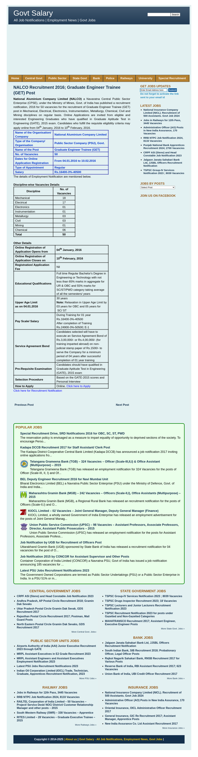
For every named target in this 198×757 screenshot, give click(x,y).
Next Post (122, 404)
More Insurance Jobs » (173, 728)
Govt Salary (33, 13)
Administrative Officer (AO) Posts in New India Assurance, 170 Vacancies (163, 130)
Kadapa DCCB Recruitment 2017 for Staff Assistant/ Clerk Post (65, 447)
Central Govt (33, 78)
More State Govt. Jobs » (173, 628)
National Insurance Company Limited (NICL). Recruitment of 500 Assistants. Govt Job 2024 (161, 112)
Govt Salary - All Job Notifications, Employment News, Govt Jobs (120, 739)
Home (15, 78)
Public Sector (57, 78)
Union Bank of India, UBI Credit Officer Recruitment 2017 (141, 673)
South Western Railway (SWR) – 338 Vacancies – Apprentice (55, 712)
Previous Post (24, 404)
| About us (70, 739)
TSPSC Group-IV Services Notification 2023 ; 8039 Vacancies (163, 172)
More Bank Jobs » (176, 678)
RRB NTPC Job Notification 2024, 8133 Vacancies (48, 697)
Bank (96, 78)
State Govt (80, 78)
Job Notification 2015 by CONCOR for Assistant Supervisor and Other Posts (74, 556)
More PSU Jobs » (87, 678)
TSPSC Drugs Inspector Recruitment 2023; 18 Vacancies (141, 600)
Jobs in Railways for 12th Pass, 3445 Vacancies (47, 692)
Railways (126, 78)
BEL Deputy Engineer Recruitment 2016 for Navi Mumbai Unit (64, 479)
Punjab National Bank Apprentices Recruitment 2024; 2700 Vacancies (164, 146)
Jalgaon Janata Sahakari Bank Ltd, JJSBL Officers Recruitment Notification (162, 162)
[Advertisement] (99, 49)
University (145, 78)
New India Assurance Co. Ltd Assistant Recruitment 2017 (141, 723)
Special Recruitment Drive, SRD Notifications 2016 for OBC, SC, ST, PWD (72, 433)
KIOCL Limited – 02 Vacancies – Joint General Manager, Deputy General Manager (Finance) (93, 511)
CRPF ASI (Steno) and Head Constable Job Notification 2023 (162, 154)
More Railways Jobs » (85, 725)
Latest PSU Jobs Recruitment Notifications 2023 (54, 570)
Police (110, 78)
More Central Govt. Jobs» (83, 632)
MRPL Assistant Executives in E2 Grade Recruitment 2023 (54, 653)
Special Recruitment (172, 78)
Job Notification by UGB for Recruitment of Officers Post (61, 542)
